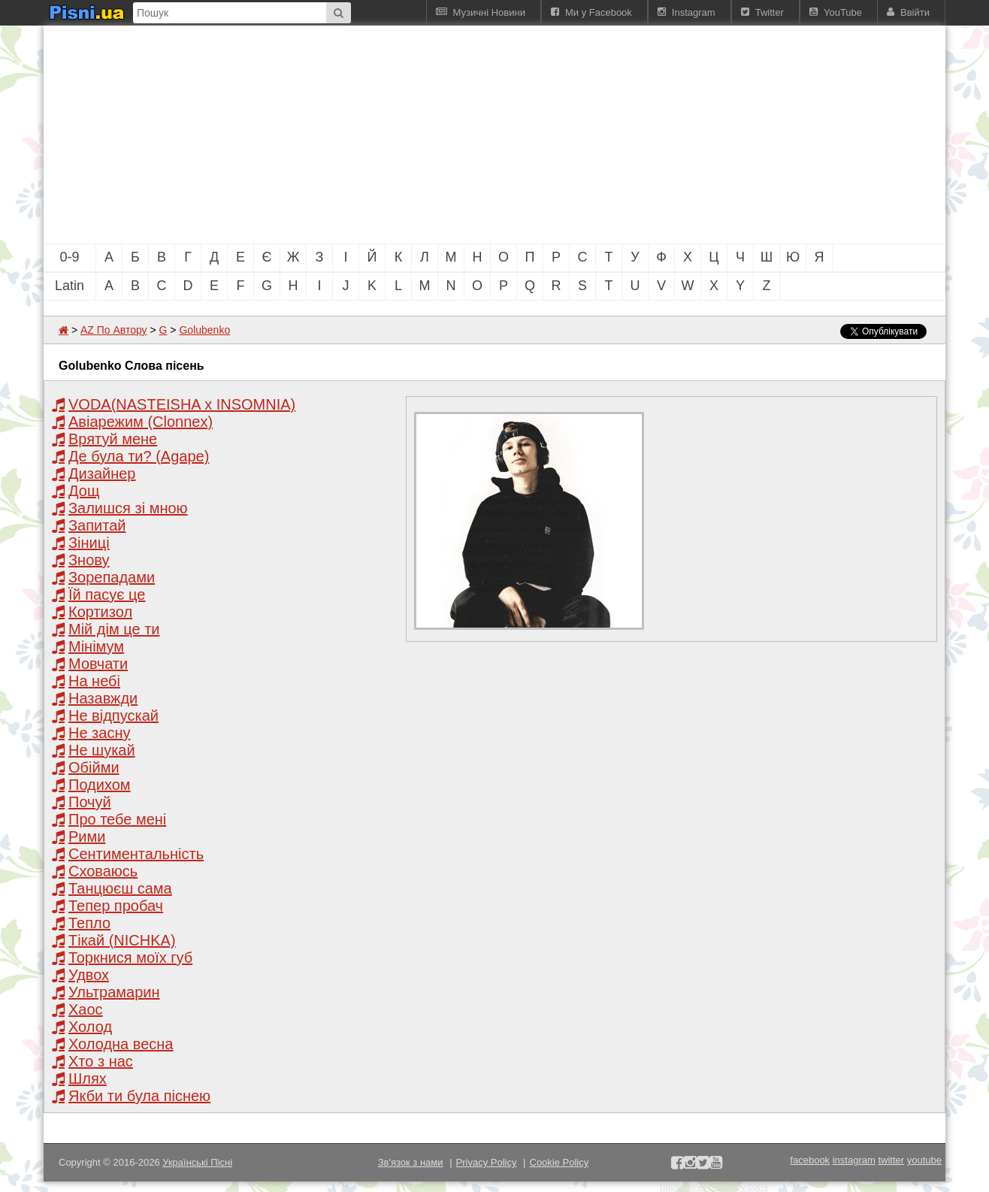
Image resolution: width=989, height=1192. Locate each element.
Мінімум (96, 646)
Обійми (93, 767)
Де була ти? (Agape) (138, 456)
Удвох (88, 975)
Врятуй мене (112, 439)
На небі (94, 681)
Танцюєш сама (120, 888)
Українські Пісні (197, 1162)
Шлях (87, 1078)
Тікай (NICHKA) (122, 940)
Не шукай (101, 750)
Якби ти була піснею (139, 1096)
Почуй (89, 802)
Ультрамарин (114, 992)
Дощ (83, 491)
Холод (90, 1026)
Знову (88, 560)
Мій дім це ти (114, 629)
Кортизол (100, 612)
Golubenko (204, 330)
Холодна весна (120, 1044)
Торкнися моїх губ (130, 957)
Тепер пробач (115, 905)
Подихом (99, 784)
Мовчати (98, 663)
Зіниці (89, 542)
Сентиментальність (136, 854)
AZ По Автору (113, 330)
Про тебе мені (117, 819)
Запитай (97, 525)
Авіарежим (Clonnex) (140, 421)
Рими (86, 836)
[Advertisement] (411, 134)
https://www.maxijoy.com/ (714, 1186)
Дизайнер (101, 473)
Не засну (99, 733)
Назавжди (103, 698)
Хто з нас (100, 1061)
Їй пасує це (106, 594)
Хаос (85, 1009)
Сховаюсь (103, 871)
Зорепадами (111, 577)
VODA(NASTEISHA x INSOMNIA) (181, 404)
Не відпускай (113, 715)
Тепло (89, 923)
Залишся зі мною (128, 508)
